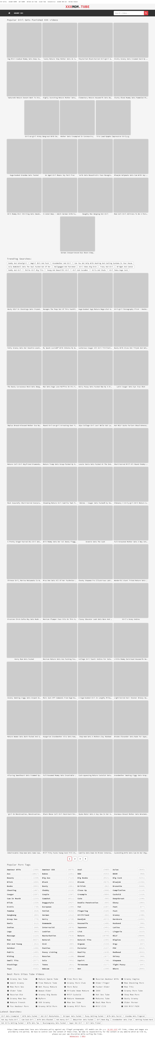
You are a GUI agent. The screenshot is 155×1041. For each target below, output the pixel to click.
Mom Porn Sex (15, 987)
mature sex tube (32, 2)
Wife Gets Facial (114, 1016)
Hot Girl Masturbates (50, 1016)
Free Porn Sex (73, 979)
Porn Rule (71, 987)
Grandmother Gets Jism (122, 1020)
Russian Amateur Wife (106, 979)
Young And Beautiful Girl (58, 270)
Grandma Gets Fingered (135, 1016)
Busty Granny (129, 998)
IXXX (96, 991)
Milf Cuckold (72, 994)
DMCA (83, 1036)
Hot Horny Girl (62, 1020)
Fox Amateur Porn (18, 1006)
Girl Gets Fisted (93, 1023)
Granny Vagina (130, 979)
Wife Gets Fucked (29, 1016)
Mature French (73, 2)
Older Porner (129, 1002)
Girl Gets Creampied (10, 1016)
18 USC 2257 (112, 1029)
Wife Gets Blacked (45, 1020)
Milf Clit (99, 1006)
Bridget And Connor (125, 267)
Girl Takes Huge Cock (118, 270)
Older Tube (42, 2)
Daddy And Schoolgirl (17, 263)
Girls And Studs (99, 270)
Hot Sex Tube (101, 994)
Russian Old (51, 2)
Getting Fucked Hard (144, 1020)
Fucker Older (101, 987)
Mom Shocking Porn (132, 983)
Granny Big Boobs (46, 994)
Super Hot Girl (75, 1023)
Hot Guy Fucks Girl (9, 1020)
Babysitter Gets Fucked (83, 1020)
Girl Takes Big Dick (87, 267)
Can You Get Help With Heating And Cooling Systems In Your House (103, 263)
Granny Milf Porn (75, 1006)
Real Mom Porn (102, 1002)
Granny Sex (18, 13)
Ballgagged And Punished (64, 267)
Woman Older (43, 991)
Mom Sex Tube (72, 1002)
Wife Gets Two (33, 1023)
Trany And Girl (106, 267)
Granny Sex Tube (17, 979)
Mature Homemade (74, 998)
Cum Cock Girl (28, 1020)
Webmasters (74, 1036)
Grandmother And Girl (61, 263)
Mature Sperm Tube (46, 979)
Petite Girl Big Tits (34, 270)
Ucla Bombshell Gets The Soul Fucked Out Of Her (29, 267)
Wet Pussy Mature (46, 987)
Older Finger (101, 983)
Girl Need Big (103, 1020)
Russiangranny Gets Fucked (54, 1023)
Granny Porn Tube (132, 991)
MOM (77, 6)
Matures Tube (101, 998)
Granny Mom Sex (62, 2)
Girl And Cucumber (80, 270)
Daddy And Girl (14, 270)
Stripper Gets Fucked (72, 1016)
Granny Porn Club (75, 983)
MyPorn (40, 998)
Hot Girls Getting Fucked (12, 1023)
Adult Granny (15, 983)
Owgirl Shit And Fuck (39, 263)
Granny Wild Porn (46, 1006)
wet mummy (22, 2)
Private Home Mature (76, 991)
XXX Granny (42, 1002)
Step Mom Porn (130, 994)
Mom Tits (127, 987)
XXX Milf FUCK (130, 1006)
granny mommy (13, 2)
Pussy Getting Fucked (94, 1016)
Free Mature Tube (46, 983)
